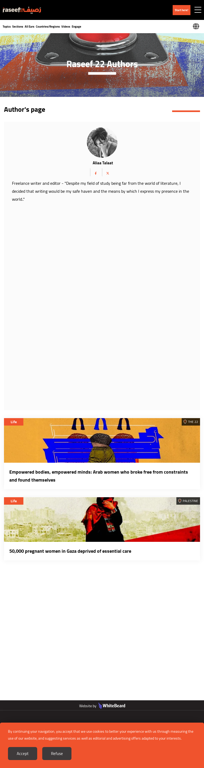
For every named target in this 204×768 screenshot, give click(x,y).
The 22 (193, 422)
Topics (7, 26)
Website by (102, 705)
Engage (76, 26)
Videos (65, 26)
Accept (22, 753)
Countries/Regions (48, 26)
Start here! (181, 10)
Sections (17, 26)
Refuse (57, 753)
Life (14, 421)
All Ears (29, 26)
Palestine (190, 501)
